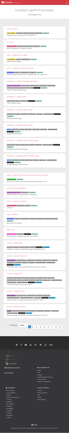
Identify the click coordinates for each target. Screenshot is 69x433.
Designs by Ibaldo (53, 428)
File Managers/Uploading (13, 85)
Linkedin (9, 411)
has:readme (38, 33)
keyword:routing (11, 282)
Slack (39, 397)
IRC (38, 395)
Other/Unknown (11, 234)
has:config (19, 33)
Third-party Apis (11, 179)
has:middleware (24, 247)
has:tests (31, 144)
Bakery (8, 395)
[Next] (22, 325)
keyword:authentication (26, 297)
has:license (24, 114)
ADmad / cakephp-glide (15, 243)
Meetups (9, 402)
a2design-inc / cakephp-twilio (16, 96)
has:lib (32, 33)
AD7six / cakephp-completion (16, 201)
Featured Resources (12, 397)
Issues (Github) (10, 393)
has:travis (31, 262)
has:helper (26, 33)
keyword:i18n (46, 280)
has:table (25, 262)
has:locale (39, 218)
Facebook (9, 415)
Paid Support (41, 399)
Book (39, 370)
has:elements (51, 85)
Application (10, 72)
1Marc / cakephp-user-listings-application (20, 68)
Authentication (11, 260)
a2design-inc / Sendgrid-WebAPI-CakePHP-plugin (23, 156)
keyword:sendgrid (47, 144)
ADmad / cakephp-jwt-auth (16, 291)
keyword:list (47, 310)
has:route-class (11, 280)
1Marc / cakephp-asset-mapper (17, 55)
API (38, 372)
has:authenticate (21, 260)
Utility (8, 310)
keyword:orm (55, 310)
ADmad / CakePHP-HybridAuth (17, 256)
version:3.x (46, 247)
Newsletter (9, 408)
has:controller (21, 46)
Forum (39, 390)
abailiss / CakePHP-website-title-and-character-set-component (27, 175)
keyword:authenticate (13, 297)
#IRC (53, 345)
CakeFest (9, 406)
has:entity (54, 260)
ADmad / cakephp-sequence (16, 306)
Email (8, 129)
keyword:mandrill (48, 114)
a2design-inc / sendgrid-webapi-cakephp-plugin (22, 140)
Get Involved (10, 390)
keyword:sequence (12, 313)
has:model (29, 46)
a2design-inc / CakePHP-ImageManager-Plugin (22, 81)
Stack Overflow (42, 393)
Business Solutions (12, 368)
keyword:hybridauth (40, 262)
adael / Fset (11, 230)
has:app (19, 59)
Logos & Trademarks (43, 381)
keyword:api (39, 114)
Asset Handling (11, 33)
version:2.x (46, 33)
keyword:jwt (37, 297)
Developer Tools (11, 46)
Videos (39, 375)
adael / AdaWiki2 (12, 214)
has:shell (27, 205)
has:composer (33, 85)
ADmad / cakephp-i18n (14, 273)
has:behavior (25, 85)
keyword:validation (22, 282)
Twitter (8, 417)
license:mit (37, 87)
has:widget (39, 280)
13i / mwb (10, 42)
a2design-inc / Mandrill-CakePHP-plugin (20, 110)
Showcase (9, 373)
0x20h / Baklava (12, 29)
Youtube (9, 413)
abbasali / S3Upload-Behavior (16, 188)
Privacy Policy (41, 379)
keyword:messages (56, 280)
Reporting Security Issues (45, 377)
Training (9, 399)
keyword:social (51, 262)
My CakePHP (10, 404)
